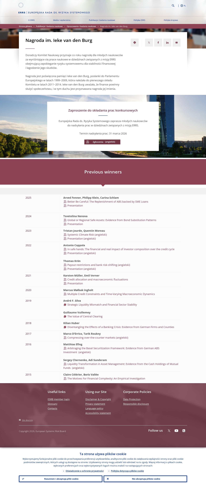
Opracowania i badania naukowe (81, 26)
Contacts (52, 408)
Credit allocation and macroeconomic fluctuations (97, 279)
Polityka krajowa (171, 20)
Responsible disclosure (136, 403)
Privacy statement (95, 403)
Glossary (52, 403)
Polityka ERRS (139, 20)
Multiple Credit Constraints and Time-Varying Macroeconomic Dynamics (111, 294)
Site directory (27, 420)
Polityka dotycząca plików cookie (127, 469)
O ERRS (31, 20)
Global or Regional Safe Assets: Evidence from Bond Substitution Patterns (111, 220)
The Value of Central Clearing (85, 316)
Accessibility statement (98, 413)
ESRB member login (59, 399)
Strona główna (25, 26)
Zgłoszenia (98, 141)
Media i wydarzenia (61, 20)
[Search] (158, 5)
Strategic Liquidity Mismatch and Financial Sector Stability (102, 304)
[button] (178, 5)
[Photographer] (203, 155)
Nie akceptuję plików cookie (145, 478)
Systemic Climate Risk (80, 234)
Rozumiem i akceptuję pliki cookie (61, 478)
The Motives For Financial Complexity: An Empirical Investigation (106, 378)
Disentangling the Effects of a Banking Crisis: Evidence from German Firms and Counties (120, 327)
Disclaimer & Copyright (98, 399)
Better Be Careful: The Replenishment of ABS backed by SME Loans (107, 201)
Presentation (75, 205)
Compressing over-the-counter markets (91, 337)
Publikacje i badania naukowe (102, 20)
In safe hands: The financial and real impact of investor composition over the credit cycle (120, 249)
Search (173, 5)
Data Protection (131, 399)
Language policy (94, 408)
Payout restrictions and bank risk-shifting (92, 265)
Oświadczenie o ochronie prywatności (85, 469)
